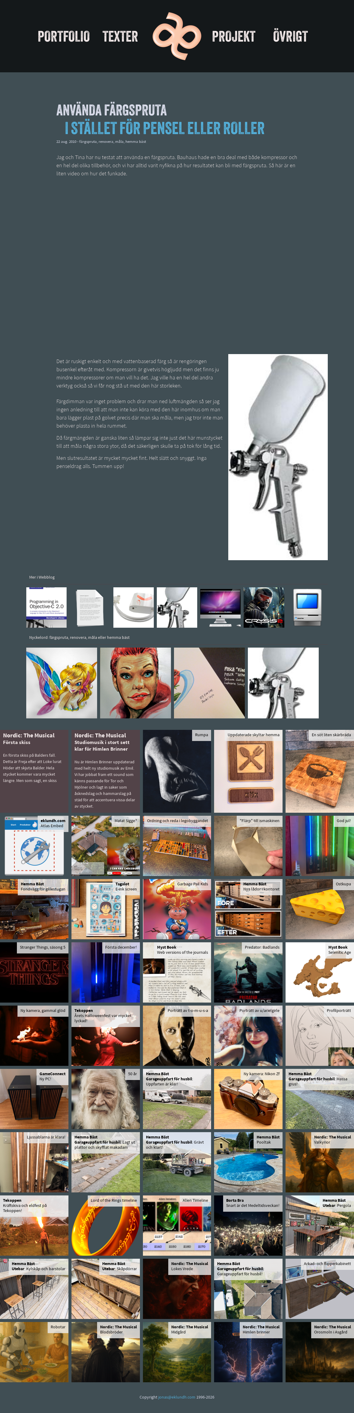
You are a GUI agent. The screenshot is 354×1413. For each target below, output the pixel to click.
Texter (120, 36)
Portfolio (64, 36)
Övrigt (290, 36)
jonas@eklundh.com (176, 1397)
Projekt (233, 36)
